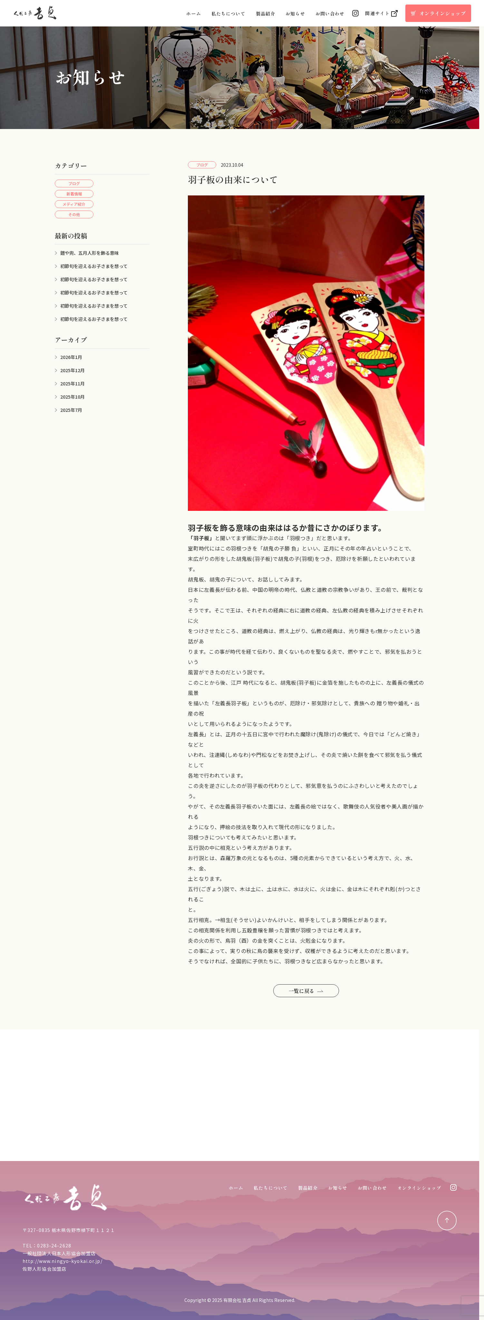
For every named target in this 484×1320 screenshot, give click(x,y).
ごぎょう (211, 889)
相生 (225, 920)
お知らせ (295, 13)
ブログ (74, 183)
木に (363, 889)
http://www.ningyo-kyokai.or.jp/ (62, 1261)
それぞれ (379, 889)
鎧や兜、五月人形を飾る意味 (89, 253)
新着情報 (74, 193)
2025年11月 (72, 383)
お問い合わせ (330, 13)
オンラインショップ (419, 1188)
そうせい (244, 920)
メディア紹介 (74, 204)
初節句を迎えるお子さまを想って (94, 266)
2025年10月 (72, 396)
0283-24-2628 (54, 1245)
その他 (74, 214)
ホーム (193, 13)
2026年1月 (71, 357)
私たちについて (228, 13)
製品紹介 (265, 13)
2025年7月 (71, 410)
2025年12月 (72, 370)
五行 (193, 889)
